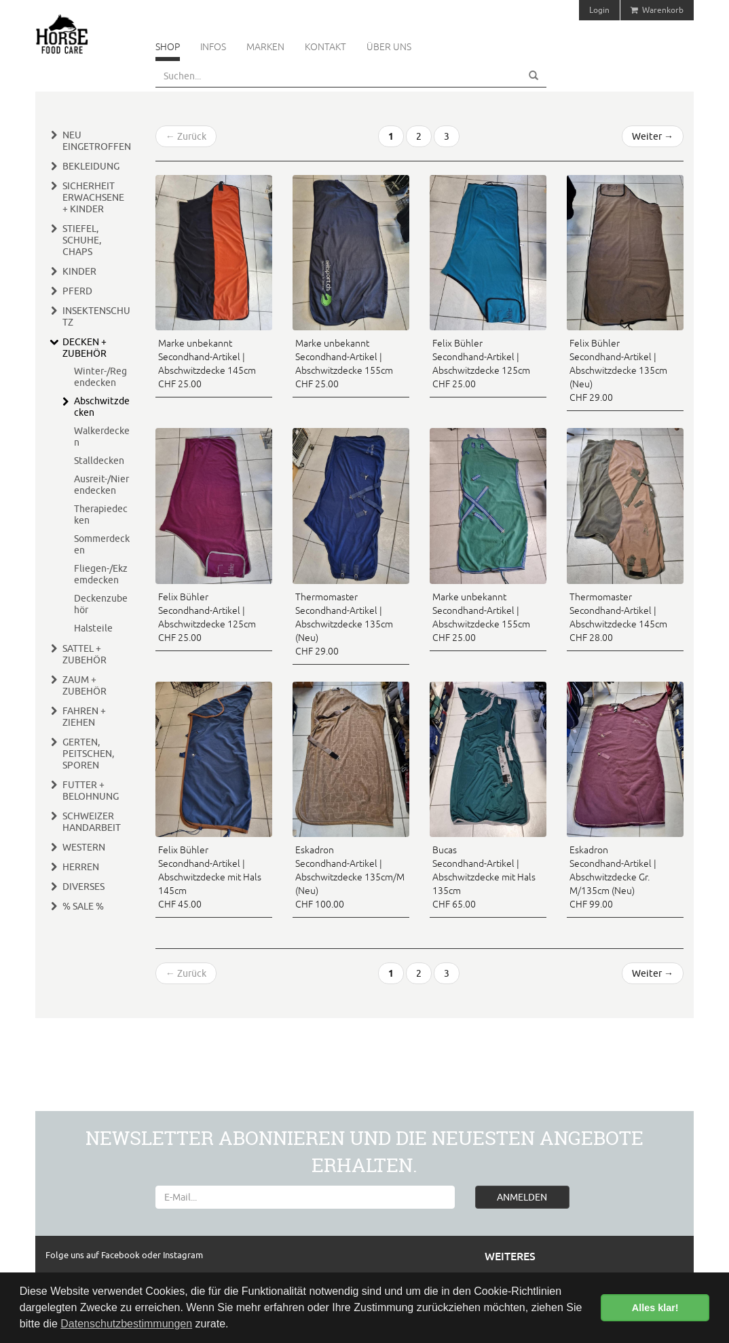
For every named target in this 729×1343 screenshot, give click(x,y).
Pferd (77, 291)
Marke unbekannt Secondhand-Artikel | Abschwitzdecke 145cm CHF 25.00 (207, 363)
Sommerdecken (102, 544)
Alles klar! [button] (655, 1307)
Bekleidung (90, 166)
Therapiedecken (101, 514)
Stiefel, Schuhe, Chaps (81, 240)
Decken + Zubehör (84, 347)
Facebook (121, 1254)
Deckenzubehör (101, 604)
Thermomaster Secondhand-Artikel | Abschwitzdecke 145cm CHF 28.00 (618, 617)
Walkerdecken (102, 436)
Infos (213, 46)
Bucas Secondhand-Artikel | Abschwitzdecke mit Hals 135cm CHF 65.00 (484, 877)
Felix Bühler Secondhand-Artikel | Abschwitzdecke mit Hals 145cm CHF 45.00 (209, 877)
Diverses (83, 886)
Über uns (389, 46)
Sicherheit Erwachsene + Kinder (93, 197)
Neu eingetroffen (96, 141)
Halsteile (93, 628)
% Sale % (83, 906)
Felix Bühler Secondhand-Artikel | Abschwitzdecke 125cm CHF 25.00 (481, 363)
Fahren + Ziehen (84, 716)
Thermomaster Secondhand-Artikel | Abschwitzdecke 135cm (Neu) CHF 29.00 (344, 624)
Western (83, 847)
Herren (80, 866)
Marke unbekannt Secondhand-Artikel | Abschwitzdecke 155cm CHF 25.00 (344, 363)
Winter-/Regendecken (100, 377)
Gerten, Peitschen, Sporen (88, 754)
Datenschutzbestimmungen (126, 1323)
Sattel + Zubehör (84, 654)
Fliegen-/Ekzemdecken (101, 574)
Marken (265, 46)
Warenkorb (657, 10)
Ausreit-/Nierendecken (101, 484)
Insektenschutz (96, 316)
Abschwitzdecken (102, 406)
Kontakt (325, 46)
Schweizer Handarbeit (91, 822)
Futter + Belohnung (90, 790)
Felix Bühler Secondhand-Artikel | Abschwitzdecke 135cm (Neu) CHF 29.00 (618, 370)
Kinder (79, 271)
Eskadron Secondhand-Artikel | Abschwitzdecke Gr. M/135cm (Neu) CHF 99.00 (612, 877)
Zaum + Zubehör (84, 685)
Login (599, 10)
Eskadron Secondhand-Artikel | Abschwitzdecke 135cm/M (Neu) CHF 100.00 (350, 877)
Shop (167, 46)
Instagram (183, 1254)
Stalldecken (99, 460)
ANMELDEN (522, 1197)
